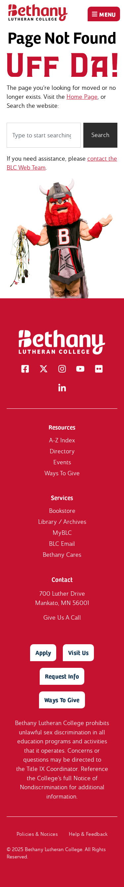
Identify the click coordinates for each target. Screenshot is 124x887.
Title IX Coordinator (52, 769)
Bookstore (62, 511)
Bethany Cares (62, 554)
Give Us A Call (62, 617)
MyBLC (62, 532)
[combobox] (44, 135)
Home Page (82, 96)
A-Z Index (62, 440)
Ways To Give (62, 473)
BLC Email (62, 543)
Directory (62, 451)
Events (62, 462)
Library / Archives (62, 521)
